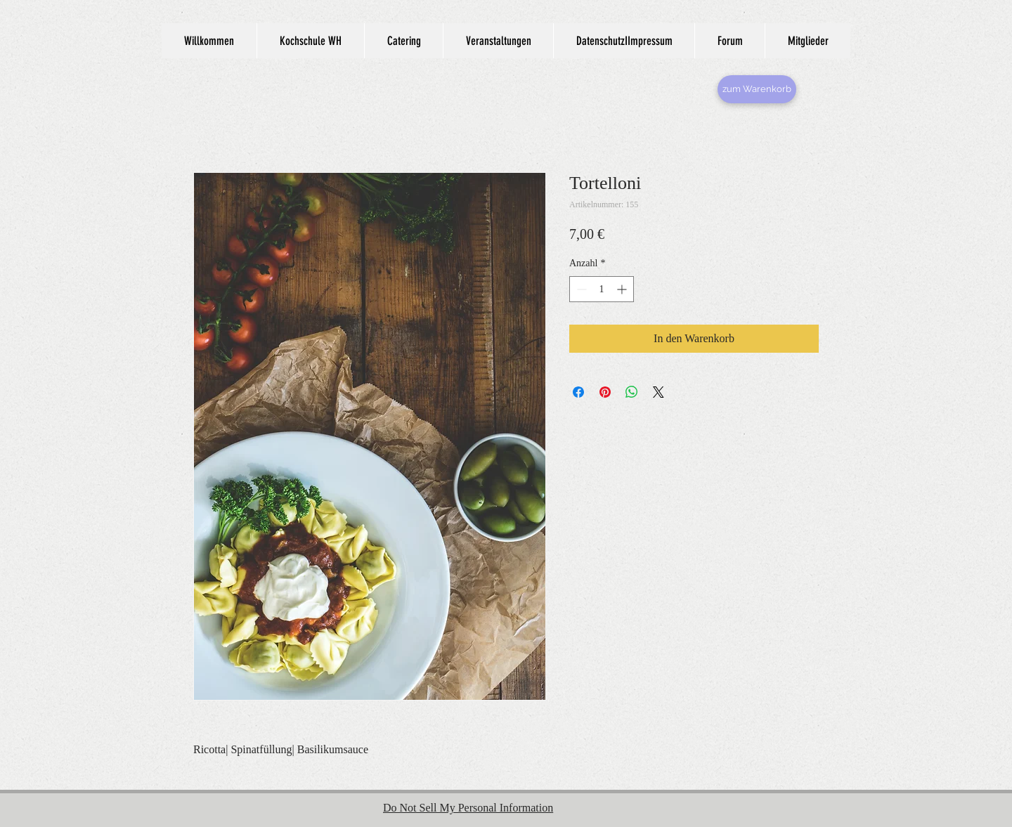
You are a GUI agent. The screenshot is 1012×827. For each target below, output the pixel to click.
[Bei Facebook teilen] (578, 392)
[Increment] (623, 289)
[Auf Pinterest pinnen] (605, 392)
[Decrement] (580, 289)
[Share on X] (658, 392)
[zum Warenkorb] (757, 89)
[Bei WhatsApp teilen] (631, 392)
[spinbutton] (601, 289)
